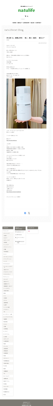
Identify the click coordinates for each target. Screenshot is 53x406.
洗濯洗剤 (6, 350)
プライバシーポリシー (20, 235)
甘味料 (5, 295)
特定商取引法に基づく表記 (20, 239)
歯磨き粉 (6, 375)
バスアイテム (6, 331)
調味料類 (6, 299)
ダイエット (6, 355)
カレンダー (6, 383)
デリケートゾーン (7, 244)
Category (26, 20)
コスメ (5, 251)
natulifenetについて (20, 229)
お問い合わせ (19, 231)
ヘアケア (6, 328)
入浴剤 (5, 333)
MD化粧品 (6, 248)
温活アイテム (6, 378)
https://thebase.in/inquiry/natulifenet (14, 189)
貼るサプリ (6, 278)
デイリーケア (7, 230)
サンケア (6, 276)
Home (14, 20)
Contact (38, 20)
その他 (5, 363)
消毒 (5, 323)
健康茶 (5, 316)
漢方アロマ (6, 266)
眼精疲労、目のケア (8, 283)
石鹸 (5, 246)
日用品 (5, 381)
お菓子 (5, 302)
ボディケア (6, 336)
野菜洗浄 (6, 348)
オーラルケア (6, 373)
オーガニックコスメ (8, 253)
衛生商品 (6, 318)
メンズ (5, 258)
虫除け (5, 232)
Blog (32, 20)
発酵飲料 (6, 368)
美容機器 (6, 386)
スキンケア (6, 228)
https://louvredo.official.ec (12, 137)
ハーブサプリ (7, 285)
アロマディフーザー (8, 269)
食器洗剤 (6, 345)
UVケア (5, 235)
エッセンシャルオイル (8, 264)
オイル (5, 297)
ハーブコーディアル (8, 314)
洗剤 (5, 341)
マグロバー (6, 306)
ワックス (6, 343)
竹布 (5, 391)
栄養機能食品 (6, 358)
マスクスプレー (7, 271)
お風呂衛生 (6, 338)
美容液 (5, 239)
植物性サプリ (7, 281)
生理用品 (6, 326)
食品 (5, 290)
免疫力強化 (6, 287)
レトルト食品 (7, 304)
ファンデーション (7, 256)
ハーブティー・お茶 (8, 311)
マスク (5, 321)
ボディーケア (7, 237)
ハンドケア (6, 241)
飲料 (5, 365)
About (20, 20)
